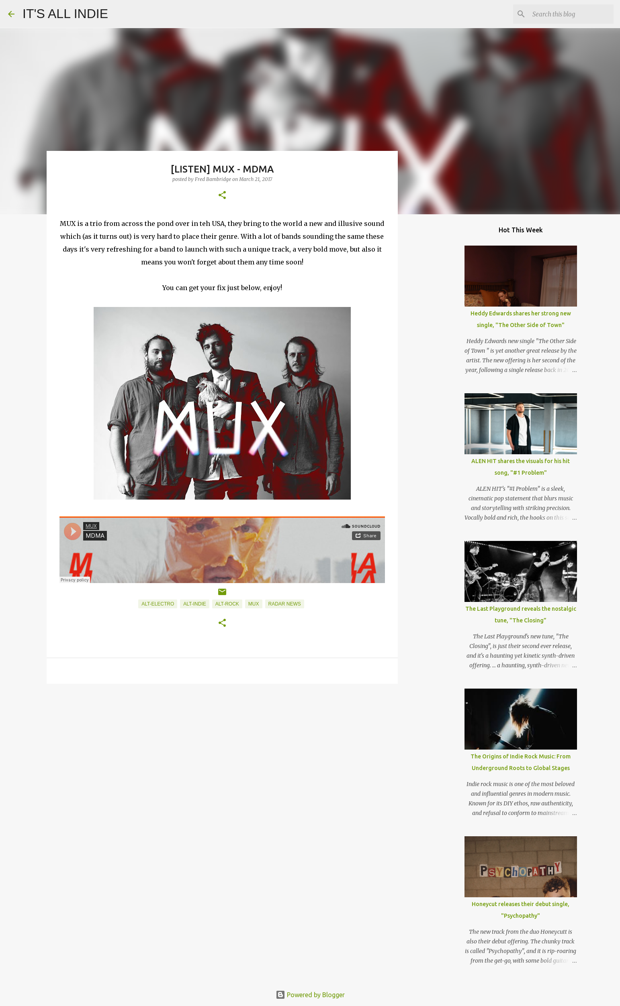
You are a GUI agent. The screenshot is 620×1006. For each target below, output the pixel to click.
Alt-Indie (194, 604)
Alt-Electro (157, 604)
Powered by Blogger (310, 994)
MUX (253, 604)
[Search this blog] (571, 14)
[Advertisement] (222, 752)
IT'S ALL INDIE (65, 13)
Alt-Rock (227, 604)
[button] (222, 195)
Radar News (284, 604)
